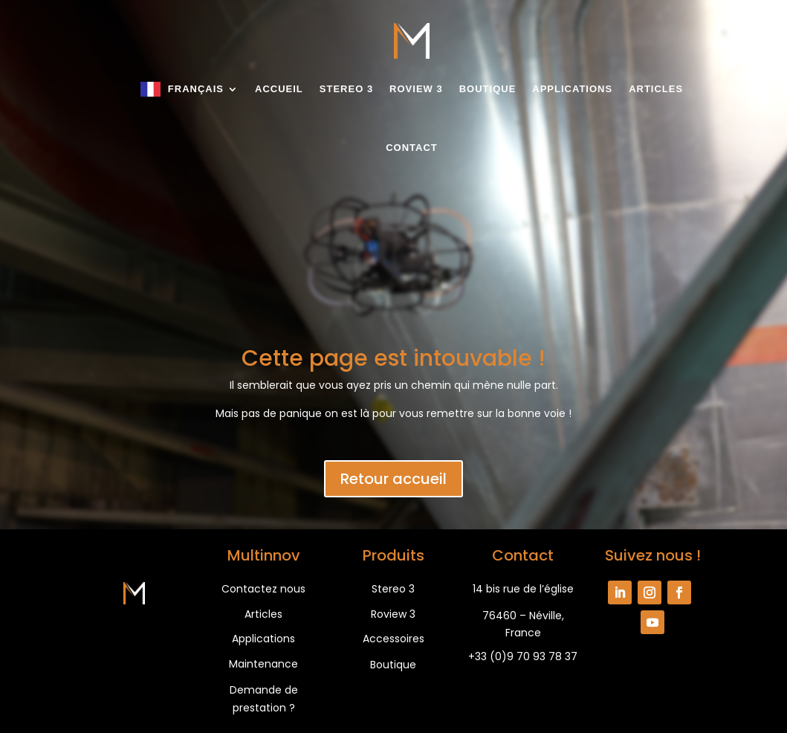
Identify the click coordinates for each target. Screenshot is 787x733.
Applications (572, 88)
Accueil (279, 88)
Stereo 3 (346, 88)
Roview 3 (416, 88)
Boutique (487, 88)
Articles (656, 88)
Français (196, 88)
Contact (412, 147)
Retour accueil (393, 478)
